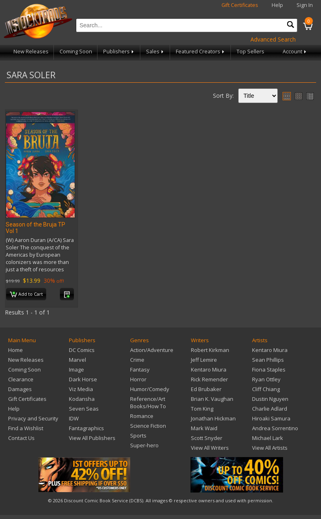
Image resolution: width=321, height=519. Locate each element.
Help (277, 5)
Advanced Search (273, 39)
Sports (138, 435)
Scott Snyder (206, 438)
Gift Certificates (239, 5)
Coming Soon (76, 51)
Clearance (20, 379)
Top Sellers (250, 51)
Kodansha (82, 398)
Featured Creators (201, 51)
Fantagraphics (86, 428)
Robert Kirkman (210, 350)
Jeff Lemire (204, 359)
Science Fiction (148, 425)
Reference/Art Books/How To (148, 402)
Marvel (77, 359)
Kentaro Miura (208, 369)
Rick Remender (209, 379)
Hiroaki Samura (271, 418)
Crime (137, 359)
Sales (155, 51)
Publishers (119, 51)
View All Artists (270, 447)
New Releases (31, 51)
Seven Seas (84, 408)
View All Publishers (92, 438)
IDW (74, 418)
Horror (138, 379)
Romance (141, 416)
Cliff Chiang (266, 389)
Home (15, 350)
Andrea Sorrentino (275, 428)
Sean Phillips (268, 359)
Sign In (305, 5)
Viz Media (81, 389)
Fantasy (140, 369)
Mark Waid (204, 428)
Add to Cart (26, 294)
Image (76, 369)
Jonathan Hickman (213, 418)
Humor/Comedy (149, 389)
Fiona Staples (269, 369)
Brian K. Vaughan (212, 398)
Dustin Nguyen (270, 398)
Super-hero (144, 445)
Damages (20, 389)
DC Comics (82, 350)
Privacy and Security (33, 418)
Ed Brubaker (206, 389)
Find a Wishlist (25, 428)
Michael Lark (267, 438)
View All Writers (210, 447)
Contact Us (21, 438)
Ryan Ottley (266, 379)
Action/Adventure (151, 350)
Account (295, 51)
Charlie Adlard (269, 408)
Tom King (202, 408)
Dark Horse (83, 379)
